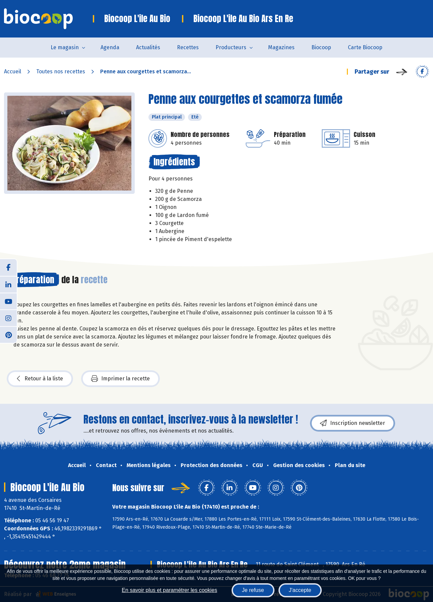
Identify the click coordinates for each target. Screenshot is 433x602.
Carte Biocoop (365, 47)
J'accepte (300, 590)
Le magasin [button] (65, 47)
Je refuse (253, 590)
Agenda (110, 47)
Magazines (281, 47)
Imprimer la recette (120, 378)
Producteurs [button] (230, 47)
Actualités (148, 47)
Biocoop (321, 47)
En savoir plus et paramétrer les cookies (169, 590)
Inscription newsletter (352, 423)
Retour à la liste (40, 378)
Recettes (188, 47)
